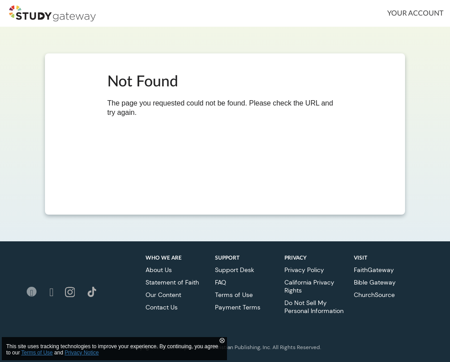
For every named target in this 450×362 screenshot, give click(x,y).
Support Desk (234, 270)
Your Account (415, 13)
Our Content (163, 295)
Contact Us (162, 307)
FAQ (220, 282)
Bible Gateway (375, 282)
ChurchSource (374, 295)
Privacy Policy (304, 270)
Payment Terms (237, 307)
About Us (159, 270)
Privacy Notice (82, 353)
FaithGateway (374, 270)
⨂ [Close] (222, 340)
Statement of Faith (172, 282)
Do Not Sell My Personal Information (314, 307)
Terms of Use (234, 295)
